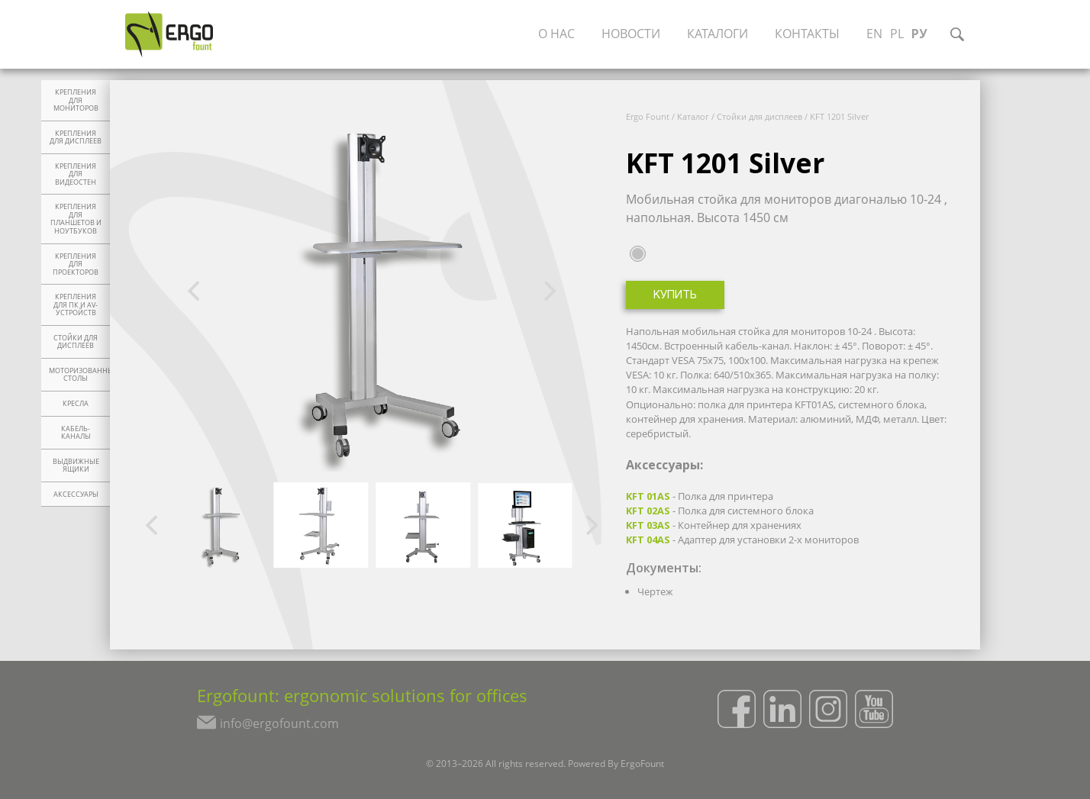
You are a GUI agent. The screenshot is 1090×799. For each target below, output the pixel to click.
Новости (634, 34)
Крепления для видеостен (75, 174)
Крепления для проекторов (75, 264)
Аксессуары (75, 494)
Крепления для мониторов (75, 100)
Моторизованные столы (79, 375)
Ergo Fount (647, 116)
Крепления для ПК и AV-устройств (75, 304)
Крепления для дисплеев (76, 138)
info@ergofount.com (276, 725)
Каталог (693, 116)
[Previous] (195, 291)
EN (877, 34)
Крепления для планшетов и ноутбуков (76, 219)
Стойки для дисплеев (75, 342)
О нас (559, 34)
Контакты (810, 34)
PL (900, 34)
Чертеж (655, 591)
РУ (922, 34)
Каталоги (720, 34)
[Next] (548, 291)
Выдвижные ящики (76, 466)
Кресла (76, 403)
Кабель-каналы (76, 433)
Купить (675, 296)
